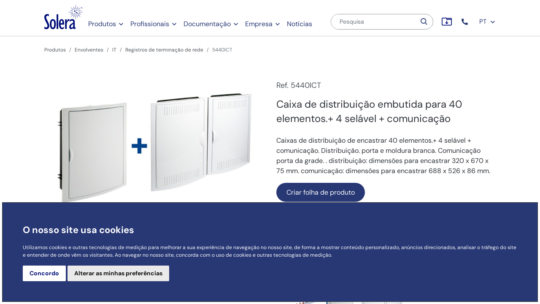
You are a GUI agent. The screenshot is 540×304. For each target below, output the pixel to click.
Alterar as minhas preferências (118, 273)
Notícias (299, 23)
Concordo (44, 273)
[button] (465, 22)
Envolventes (89, 49)
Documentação (207, 23)
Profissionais (149, 23)
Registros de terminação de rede (164, 49)
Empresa (259, 23)
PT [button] (487, 21)
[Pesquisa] (373, 21)
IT (114, 49)
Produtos (102, 23)
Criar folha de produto (320, 192)
